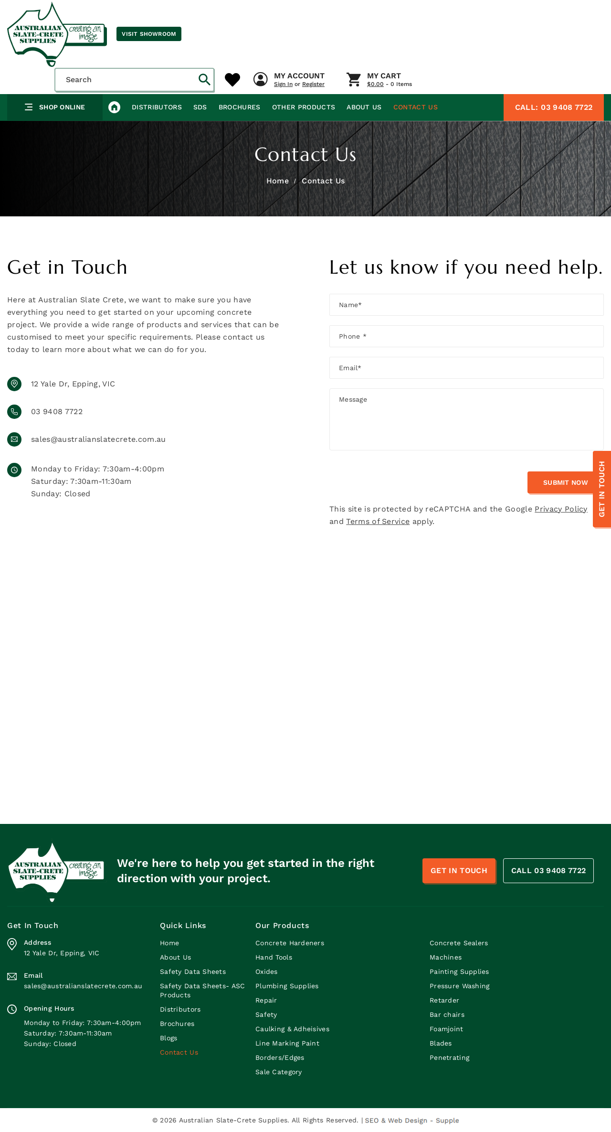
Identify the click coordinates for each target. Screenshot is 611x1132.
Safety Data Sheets (193, 971)
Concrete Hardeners (289, 943)
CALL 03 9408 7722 (548, 870)
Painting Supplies (459, 971)
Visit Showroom (149, 34)
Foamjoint (447, 1029)
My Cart (384, 76)
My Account (299, 76)
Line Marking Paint (287, 1043)
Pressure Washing (459, 986)
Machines (446, 957)
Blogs (168, 1038)
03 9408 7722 (553, 107)
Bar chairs (447, 1014)
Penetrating (449, 1057)
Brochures (240, 107)
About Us (364, 107)
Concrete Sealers (459, 943)
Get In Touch (601, 489)
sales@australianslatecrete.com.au (98, 439)
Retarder (444, 1000)
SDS (200, 107)
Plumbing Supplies (287, 986)
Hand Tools (273, 957)
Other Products (303, 107)
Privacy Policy (561, 508)
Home (277, 180)
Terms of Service (378, 521)
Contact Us (415, 107)
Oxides (266, 971)
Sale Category (278, 1072)
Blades (441, 1043)
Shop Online (55, 107)
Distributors (157, 107)
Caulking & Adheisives (292, 1029)
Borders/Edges (280, 1057)
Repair (266, 1000)
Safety (266, 1014)
